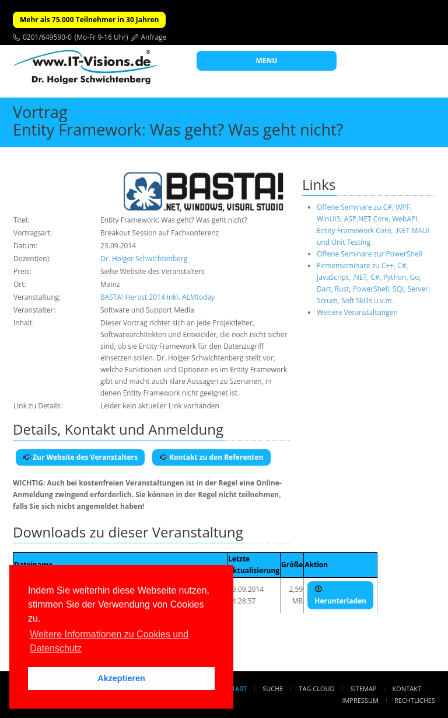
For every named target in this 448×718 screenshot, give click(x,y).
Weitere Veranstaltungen (357, 312)
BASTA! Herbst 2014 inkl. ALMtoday (157, 297)
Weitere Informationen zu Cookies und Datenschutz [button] (109, 641)
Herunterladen (340, 595)
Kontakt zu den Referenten (211, 457)
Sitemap (364, 688)
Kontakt (407, 688)
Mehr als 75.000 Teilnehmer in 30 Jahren (89, 20)
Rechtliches (414, 700)
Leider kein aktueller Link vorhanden (159, 406)
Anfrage (154, 37)
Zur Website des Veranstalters (80, 457)
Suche (272, 688)
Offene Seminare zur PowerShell (369, 254)
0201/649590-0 (47, 37)
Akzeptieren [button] (121, 678)
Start (237, 688)
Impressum (360, 700)
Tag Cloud (317, 688)
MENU (267, 60)
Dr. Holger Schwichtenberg (143, 258)
